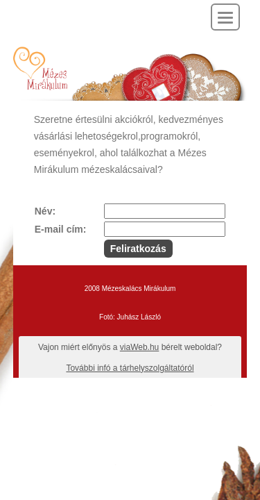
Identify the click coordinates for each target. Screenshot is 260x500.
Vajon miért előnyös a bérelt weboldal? (130, 347)
